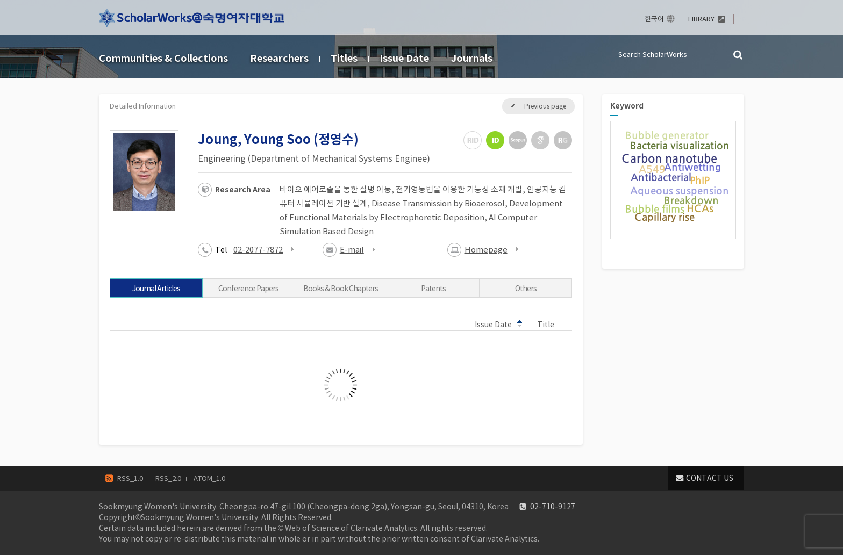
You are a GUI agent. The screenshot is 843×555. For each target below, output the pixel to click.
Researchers (279, 58)
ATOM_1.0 (209, 478)
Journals (471, 58)
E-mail (352, 249)
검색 (738, 55)
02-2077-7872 (258, 249)
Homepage (486, 249)
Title (551, 324)
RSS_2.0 (168, 478)
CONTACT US (709, 478)
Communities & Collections (163, 58)
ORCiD (495, 140)
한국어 (654, 19)
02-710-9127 (552, 506)
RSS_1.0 (130, 478)
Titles (344, 58)
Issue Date (404, 58)
